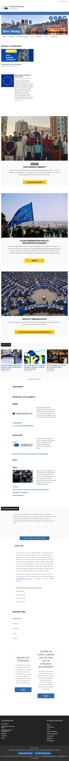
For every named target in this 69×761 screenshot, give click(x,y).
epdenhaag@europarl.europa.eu (24, 578)
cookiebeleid (61, 758)
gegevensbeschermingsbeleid (49, 758)
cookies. (36, 759)
